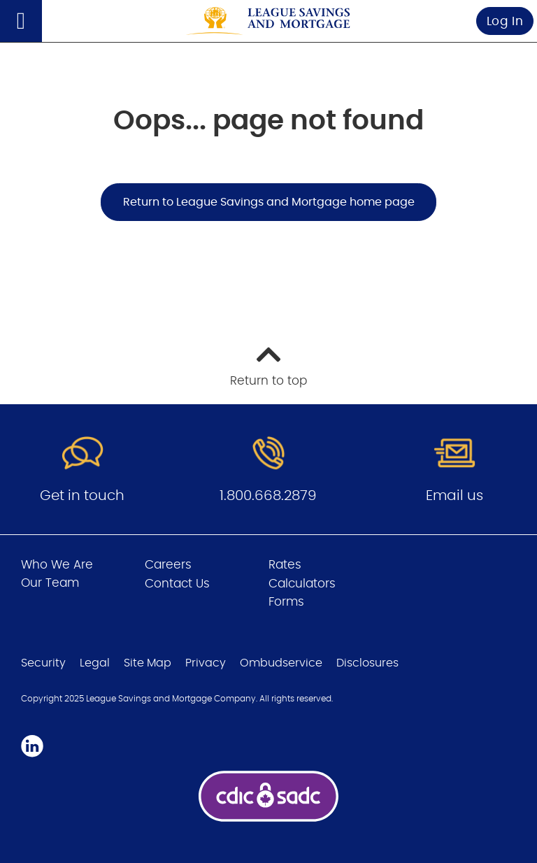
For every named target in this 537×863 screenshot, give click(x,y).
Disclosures (367, 663)
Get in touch (82, 496)
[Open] (21, 21)
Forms (286, 602)
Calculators (302, 584)
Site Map (147, 663)
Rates (284, 565)
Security (43, 663)
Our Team (50, 583)
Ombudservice (281, 663)
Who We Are (57, 565)
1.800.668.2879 (268, 496)
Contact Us (177, 584)
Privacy (205, 663)
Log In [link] (505, 21)
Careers (168, 565)
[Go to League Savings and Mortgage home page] (268, 21)
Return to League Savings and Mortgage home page (269, 202)
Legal (95, 663)
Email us (454, 496)
